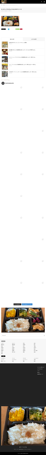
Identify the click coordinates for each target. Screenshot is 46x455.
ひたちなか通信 (20, 453)
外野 (2, 346)
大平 (13, 346)
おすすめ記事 (33, 39)
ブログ (38, 370)
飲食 (34, 361)
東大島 (24, 347)
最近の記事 (12, 39)
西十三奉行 (35, 350)
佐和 (34, 343)
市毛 (23, 346)
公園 (34, 359)
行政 (13, 361)
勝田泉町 (13, 344)
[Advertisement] (6, 384)
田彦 (34, 349)
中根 (23, 343)
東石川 (35, 347)
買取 (23, 361)
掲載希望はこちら (40, 374)
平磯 (34, 346)
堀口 (34, 344)
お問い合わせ (21, 449)
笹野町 (13, 350)
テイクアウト (14, 359)
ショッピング (36, 358)
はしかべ (13, 343)
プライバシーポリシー (27, 449)
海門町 (13, 349)
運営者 (38, 372)
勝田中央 (2, 344)
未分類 (13, 347)
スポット (2, 343)
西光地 (24, 350)
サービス (24, 358)
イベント (13, 358)
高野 (2, 353)
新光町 (2, 347)
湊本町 (24, 349)
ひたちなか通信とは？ (41, 367)
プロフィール (16, 449)
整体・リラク (3, 361)
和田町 (24, 344)
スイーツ (2, 359)
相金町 (2, 350)
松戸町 (2, 349)
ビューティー (25, 359)
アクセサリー (3, 358)
